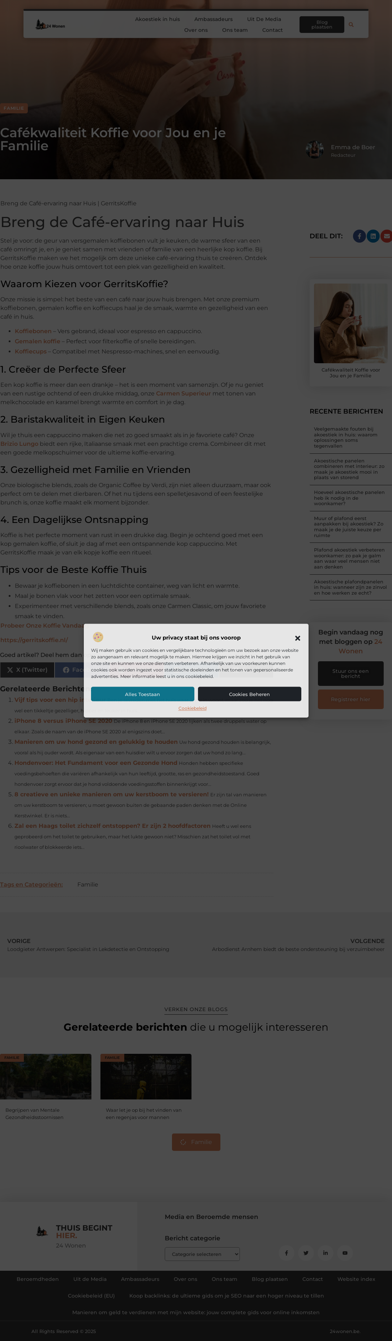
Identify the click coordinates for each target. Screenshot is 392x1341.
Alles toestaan (142, 694)
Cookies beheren (249, 694)
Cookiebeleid (192, 708)
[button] (297, 638)
